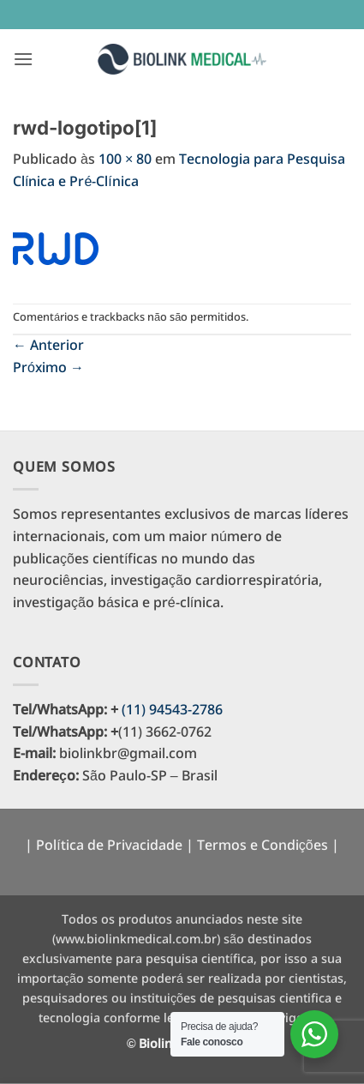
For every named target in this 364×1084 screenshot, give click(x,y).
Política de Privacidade (109, 846)
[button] (23, 59)
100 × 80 (125, 160)
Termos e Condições (262, 846)
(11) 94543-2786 (172, 711)
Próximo (48, 368)
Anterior (48, 346)
